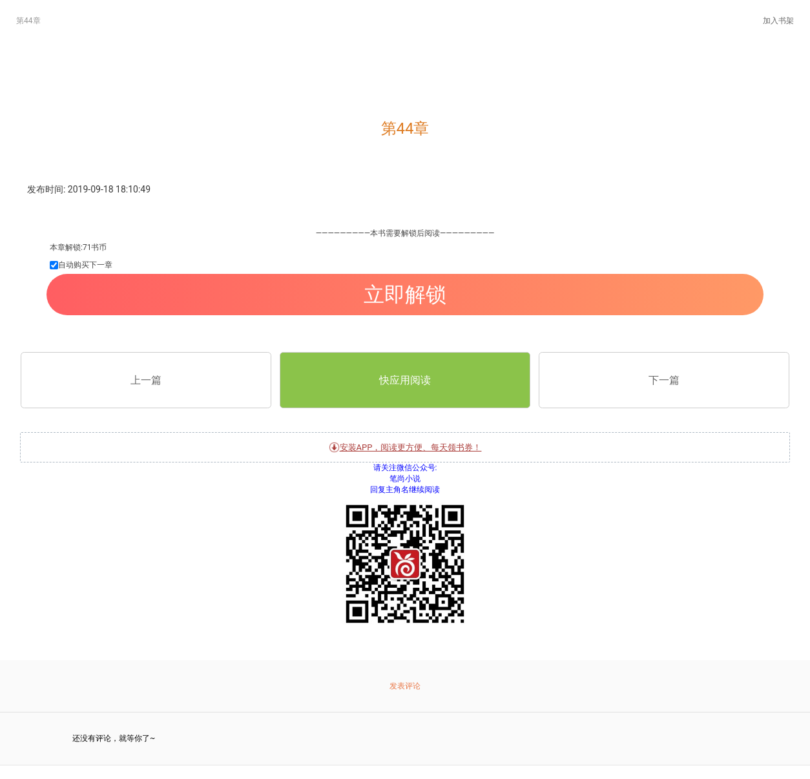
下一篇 (664, 380)
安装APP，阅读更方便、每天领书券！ (405, 447)
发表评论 (405, 686)
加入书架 (778, 20)
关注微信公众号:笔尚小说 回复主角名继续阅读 (404, 553)
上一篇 (145, 380)
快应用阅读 (405, 380)
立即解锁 (405, 294)
